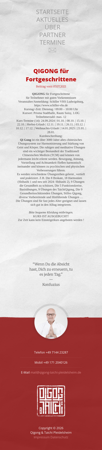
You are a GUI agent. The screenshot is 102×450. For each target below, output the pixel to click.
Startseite (52, 12)
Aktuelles (52, 19)
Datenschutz (59, 437)
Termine (52, 42)
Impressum (42, 437)
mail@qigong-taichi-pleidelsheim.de (56, 372)
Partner (52, 35)
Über (52, 27)
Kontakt (52, 52)
